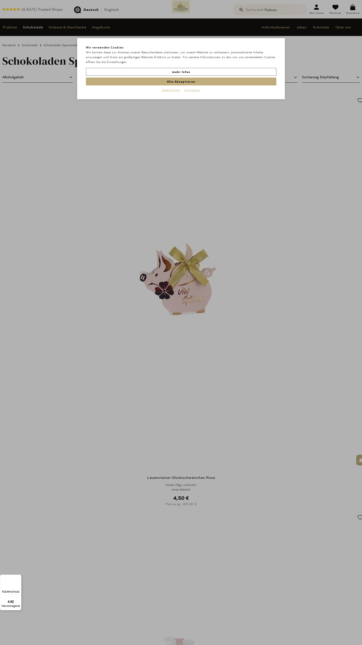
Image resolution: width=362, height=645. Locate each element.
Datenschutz (171, 79)
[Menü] (18, 577)
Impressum (192, 79)
